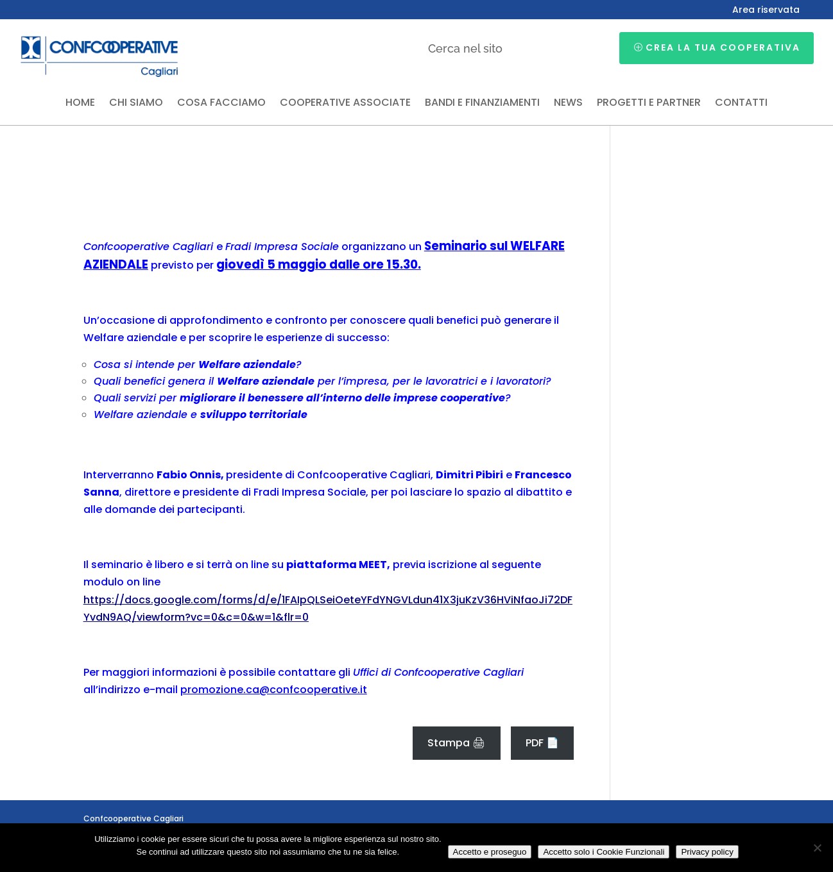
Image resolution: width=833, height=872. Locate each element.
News (568, 104)
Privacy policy (707, 852)
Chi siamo (136, 104)
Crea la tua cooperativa (723, 47)
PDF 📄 (542, 742)
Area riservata (766, 10)
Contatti (741, 104)
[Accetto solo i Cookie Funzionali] (817, 847)
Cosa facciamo (221, 104)
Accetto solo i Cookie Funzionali (603, 852)
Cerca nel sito (465, 48)
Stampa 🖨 (456, 742)
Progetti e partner (649, 104)
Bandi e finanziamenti (482, 104)
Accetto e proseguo (490, 852)
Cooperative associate (345, 104)
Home (80, 104)
